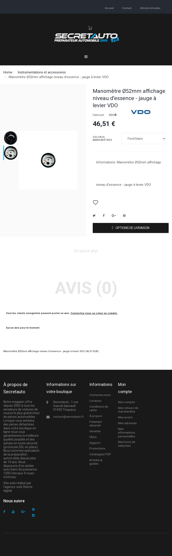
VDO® (113, 115)
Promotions (96, 447)
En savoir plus (86, 250)
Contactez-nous (99, 395)
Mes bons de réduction (126, 442)
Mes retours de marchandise (128, 409)
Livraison (95, 400)
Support (94, 442)
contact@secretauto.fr (67, 416)
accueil (109, 7)
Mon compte (126, 402)
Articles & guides (150, 7)
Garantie (94, 430)
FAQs (92, 436)
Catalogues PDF (99, 453)
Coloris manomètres (103, 138)
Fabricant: (99, 115)
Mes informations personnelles (126, 432)
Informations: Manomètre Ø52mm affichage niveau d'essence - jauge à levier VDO (128, 173)
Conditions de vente (98, 408)
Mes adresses (127, 422)
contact (127, 7)
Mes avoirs (125, 417)
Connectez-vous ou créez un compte (94, 313)
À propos (95, 415)
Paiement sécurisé (95, 422)
